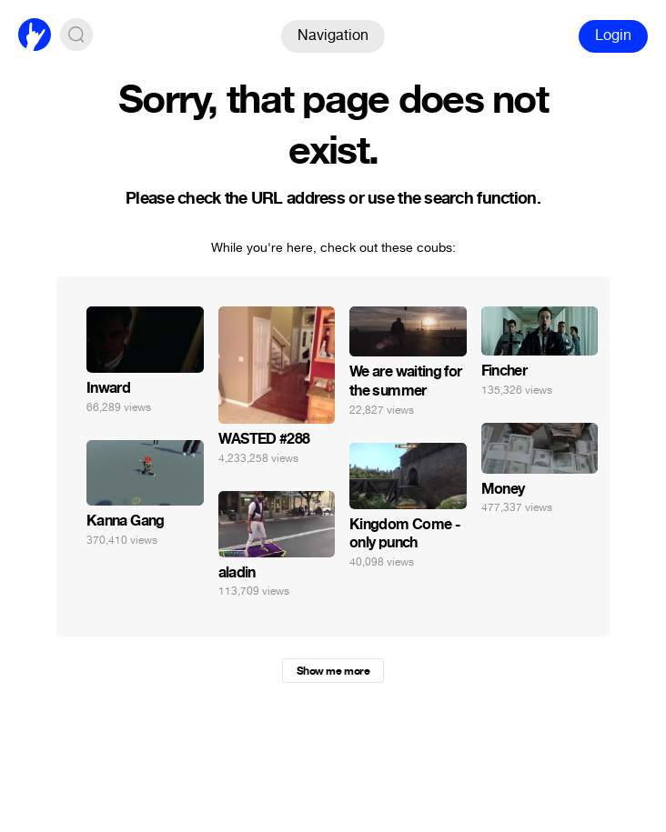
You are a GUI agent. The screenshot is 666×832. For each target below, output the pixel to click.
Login (613, 35)
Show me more (333, 671)
